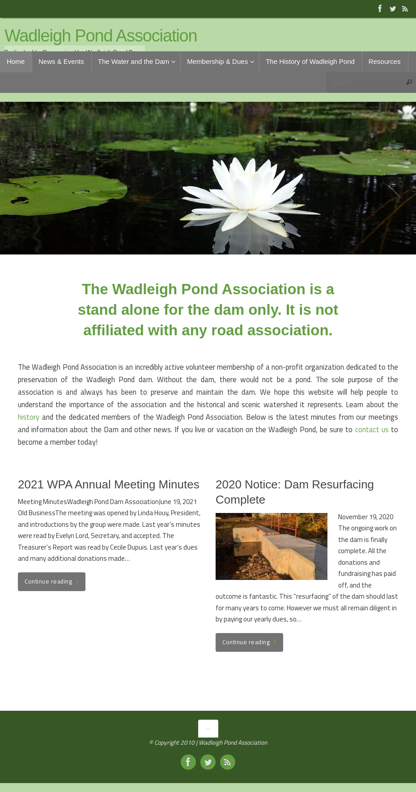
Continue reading (53, 581)
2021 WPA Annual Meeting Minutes (109, 484)
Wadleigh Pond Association (100, 36)
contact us (372, 429)
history (28, 416)
